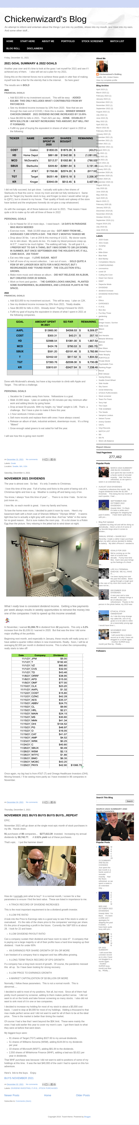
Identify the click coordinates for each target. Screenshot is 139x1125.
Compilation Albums (107, 262)
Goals (13, 463)
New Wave (103, 348)
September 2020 (103, 182)
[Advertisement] (115, 696)
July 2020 (100, 188)
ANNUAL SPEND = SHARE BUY (112, 536)
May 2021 (100, 156)
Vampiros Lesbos (106, 415)
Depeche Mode (105, 284)
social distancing (105, 390)
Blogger (87, 1117)
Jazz (101, 332)
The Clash (103, 406)
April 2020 (100, 198)
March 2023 (101, 93)
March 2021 (101, 163)
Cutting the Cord (105, 275)
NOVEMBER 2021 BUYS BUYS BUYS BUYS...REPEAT (41, 815)
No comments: (32, 459)
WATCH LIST (117, 41)
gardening (103, 316)
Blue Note (103, 255)
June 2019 (100, 230)
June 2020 (100, 192)
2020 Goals (103, 240)
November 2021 (103, 140)
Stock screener (105, 396)
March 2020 (101, 201)
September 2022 (103, 108)
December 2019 (103, 211)
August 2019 (101, 224)
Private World (104, 361)
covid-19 (102, 272)
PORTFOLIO (68, 41)
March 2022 (101, 128)
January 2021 (102, 169)
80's (100, 249)
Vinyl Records (104, 428)
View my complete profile (106, 80)
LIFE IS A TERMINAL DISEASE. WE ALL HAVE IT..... (121, 571)
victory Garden (105, 422)
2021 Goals (103, 243)
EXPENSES (104, 303)
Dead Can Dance (106, 278)
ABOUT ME (48, 41)
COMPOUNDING (106, 265)
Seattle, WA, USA (19, 466)
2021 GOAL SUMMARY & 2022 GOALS (30, 63)
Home (47, 1095)
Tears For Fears (105, 399)
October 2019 (102, 217)
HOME (9, 41)
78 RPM (102, 246)
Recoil (101, 371)
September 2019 (103, 220)
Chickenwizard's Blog (45, 19)
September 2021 (103, 147)
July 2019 (100, 227)
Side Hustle (103, 383)
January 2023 (102, 99)
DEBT (101, 281)
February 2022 (102, 131)
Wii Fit (101, 438)
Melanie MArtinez (106, 339)
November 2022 (103, 105)
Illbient (101, 329)
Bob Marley (103, 259)
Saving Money (104, 377)
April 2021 (100, 160)
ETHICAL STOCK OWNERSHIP (117, 612)
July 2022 (100, 115)
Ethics (101, 300)
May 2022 (100, 121)
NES (101, 345)
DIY (100, 297)
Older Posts (83, 1095)
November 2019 (103, 214)
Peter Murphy (104, 355)
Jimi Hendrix (104, 335)
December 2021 (103, 137)
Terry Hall (103, 403)
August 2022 (101, 112)
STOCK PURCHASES (48, 1088)
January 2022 (102, 134)
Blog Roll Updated (106, 522)
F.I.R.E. (35, 1088)
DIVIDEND (103, 287)
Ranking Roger (105, 367)
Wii (100, 434)
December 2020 (103, 172)
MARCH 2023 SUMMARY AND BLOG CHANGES (121, 469)
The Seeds (103, 412)
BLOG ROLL (13, 48)
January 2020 (102, 207)
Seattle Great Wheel (107, 380)
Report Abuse (103, 447)
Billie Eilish (103, 252)
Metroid (102, 342)
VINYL (101, 425)
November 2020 (103, 176)
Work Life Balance (106, 441)
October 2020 (102, 179)
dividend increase (106, 291)
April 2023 (100, 89)
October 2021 (102, 144)
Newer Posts (11, 1095)
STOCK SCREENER (92, 41)
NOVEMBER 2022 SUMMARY (118, 631)
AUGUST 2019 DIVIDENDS (110, 487)
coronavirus (103, 268)
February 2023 (102, 96)
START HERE (27, 41)
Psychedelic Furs (106, 364)
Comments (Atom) (23, 1101)
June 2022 (100, 118)
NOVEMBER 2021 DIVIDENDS (24, 478)
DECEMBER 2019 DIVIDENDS (118, 591)
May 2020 (100, 195)
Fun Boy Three (105, 313)
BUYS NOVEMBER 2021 (19, 1078)
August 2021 (101, 150)
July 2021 (100, 153)
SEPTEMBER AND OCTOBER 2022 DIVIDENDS (118, 503)
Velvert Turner (104, 418)
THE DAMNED (105, 409)
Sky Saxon (103, 386)
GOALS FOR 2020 (118, 550)
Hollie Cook (103, 326)
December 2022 (103, 102)
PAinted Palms (105, 351)
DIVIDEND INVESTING (21, 1088)
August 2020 (101, 185)
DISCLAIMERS (35, 48)
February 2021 (102, 166)
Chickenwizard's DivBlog (110, 74)
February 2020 (102, 204)
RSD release (104, 374)
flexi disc (102, 310)
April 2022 (100, 124)
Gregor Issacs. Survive (108, 323)
